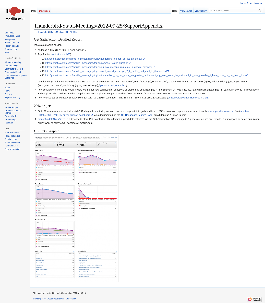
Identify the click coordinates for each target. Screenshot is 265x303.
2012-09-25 (71, 32)
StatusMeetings (57, 32)
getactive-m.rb (60, 54)
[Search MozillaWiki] (235, 10)
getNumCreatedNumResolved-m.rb (187, 97)
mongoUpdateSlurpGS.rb (51, 119)
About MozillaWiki (55, 299)
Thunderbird (43, 32)
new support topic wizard (221, 111)
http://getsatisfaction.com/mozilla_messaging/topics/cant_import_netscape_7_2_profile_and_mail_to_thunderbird (106, 71)
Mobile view (71, 299)
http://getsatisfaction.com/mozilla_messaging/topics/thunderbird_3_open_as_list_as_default (93, 58)
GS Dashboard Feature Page (136, 115)
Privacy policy (39, 299)
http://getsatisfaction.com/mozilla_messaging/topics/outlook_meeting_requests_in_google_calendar (98, 67)
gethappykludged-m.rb (112, 85)
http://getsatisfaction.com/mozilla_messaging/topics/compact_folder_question (86, 63)
